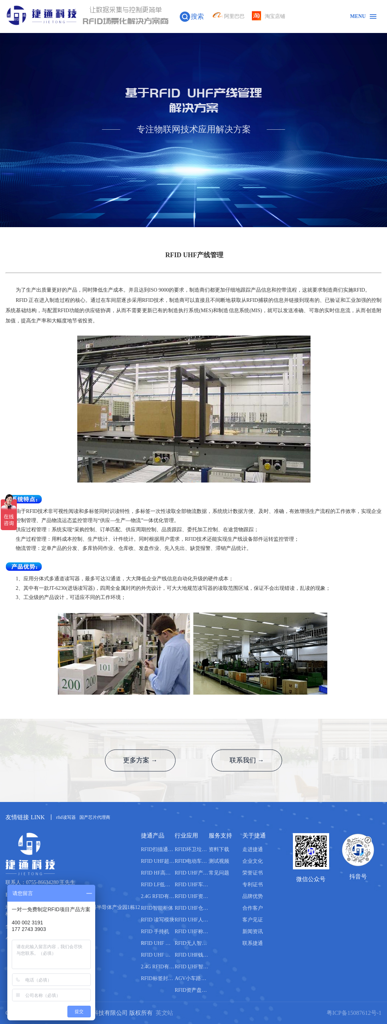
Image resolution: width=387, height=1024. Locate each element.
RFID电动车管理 (191, 861)
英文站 (164, 1013)
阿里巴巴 (228, 16)
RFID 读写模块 (157, 920)
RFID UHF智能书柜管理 (191, 966)
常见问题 (219, 873)
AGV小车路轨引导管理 (191, 978)
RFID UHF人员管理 (191, 920)
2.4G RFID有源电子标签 (158, 966)
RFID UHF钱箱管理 (191, 955)
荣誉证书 (252, 873)
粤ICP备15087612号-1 (354, 1013)
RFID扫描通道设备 (158, 849)
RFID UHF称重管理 (191, 931)
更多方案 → (139, 760)
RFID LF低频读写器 (158, 884)
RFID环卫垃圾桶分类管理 (191, 849)
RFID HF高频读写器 (158, 873)
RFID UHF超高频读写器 (158, 861)
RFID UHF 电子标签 (158, 955)
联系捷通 (252, 943)
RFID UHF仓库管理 (191, 908)
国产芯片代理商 (94, 817)
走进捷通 (252, 849)
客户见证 (252, 920)
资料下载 (219, 849)
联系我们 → (248, 760)
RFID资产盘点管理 (191, 990)
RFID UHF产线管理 (191, 873)
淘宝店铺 (268, 16)
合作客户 (252, 908)
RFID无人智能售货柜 (191, 943)
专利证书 (252, 884)
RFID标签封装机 (158, 978)
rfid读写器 (65, 817)
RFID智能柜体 (157, 908)
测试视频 (219, 861)
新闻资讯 (252, 931)
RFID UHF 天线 (158, 943)
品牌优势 (252, 896)
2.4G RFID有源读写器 (158, 896)
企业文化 (252, 861)
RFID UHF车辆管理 (191, 884)
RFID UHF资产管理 (191, 896)
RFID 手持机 (155, 931)
